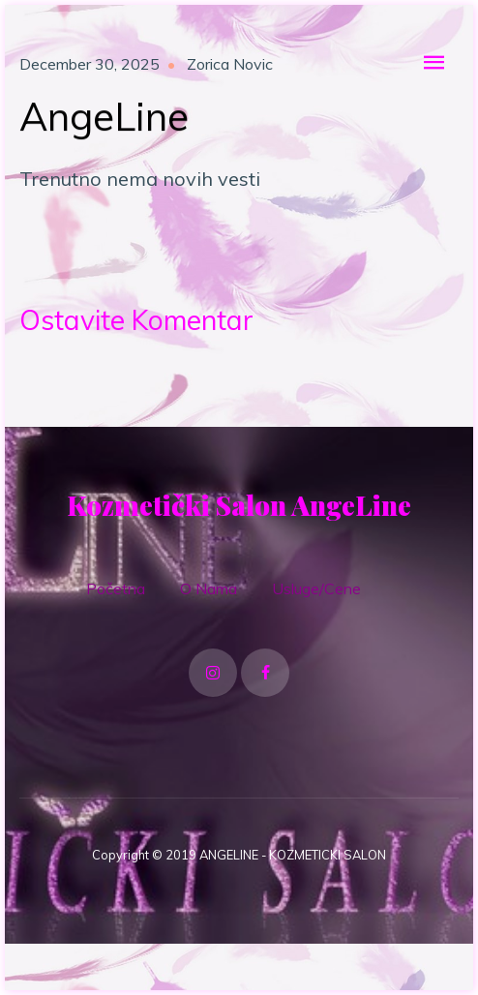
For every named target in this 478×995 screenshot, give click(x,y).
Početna (115, 588)
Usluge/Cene (316, 588)
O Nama (208, 588)
